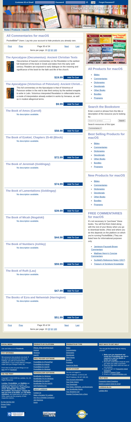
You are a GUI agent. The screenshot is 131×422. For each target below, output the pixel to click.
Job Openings (38, 400)
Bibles (97, 75)
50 (52, 50)
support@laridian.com (119, 374)
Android (36, 350)
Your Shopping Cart (72, 392)
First (10, 46)
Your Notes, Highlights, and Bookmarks (79, 387)
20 (49, 50)
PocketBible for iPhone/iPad (43, 362)
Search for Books (72, 365)
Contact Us (37, 393)
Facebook (13, 370)
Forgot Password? (107, 2)
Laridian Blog (103, 391)
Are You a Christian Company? (44, 398)
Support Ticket (115, 372)
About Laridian (40, 389)
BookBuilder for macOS (42, 381)
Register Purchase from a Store (77, 394)
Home (78, 26)
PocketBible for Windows (42, 369)
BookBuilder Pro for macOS (43, 383)
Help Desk (102, 26)
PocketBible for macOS (41, 367)
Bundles (97, 94)
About (121, 26)
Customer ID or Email (24, 2)
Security (3, 407)
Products (89, 26)
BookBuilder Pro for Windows (43, 379)
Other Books (99, 90)
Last (77, 46)
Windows (37, 353)
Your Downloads (71, 384)
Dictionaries (99, 82)
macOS (25, 30)
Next (66, 46)
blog (3, 370)
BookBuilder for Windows (42, 376)
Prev (21, 46)
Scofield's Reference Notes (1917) (109, 260)
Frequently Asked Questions (108, 381)
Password (60, 2)
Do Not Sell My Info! (8, 402)
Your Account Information (74, 380)
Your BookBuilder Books (74, 389)
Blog (113, 26)
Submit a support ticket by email (110, 384)
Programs (98, 98)
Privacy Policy (5, 404)
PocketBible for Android (42, 364)
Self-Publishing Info (40, 386)
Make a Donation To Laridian (43, 395)
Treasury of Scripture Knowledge (109, 264)
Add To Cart (73, 77)
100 (55, 50)
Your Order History (72, 382)
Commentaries (100, 79)
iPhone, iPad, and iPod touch (43, 348)
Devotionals (99, 86)
